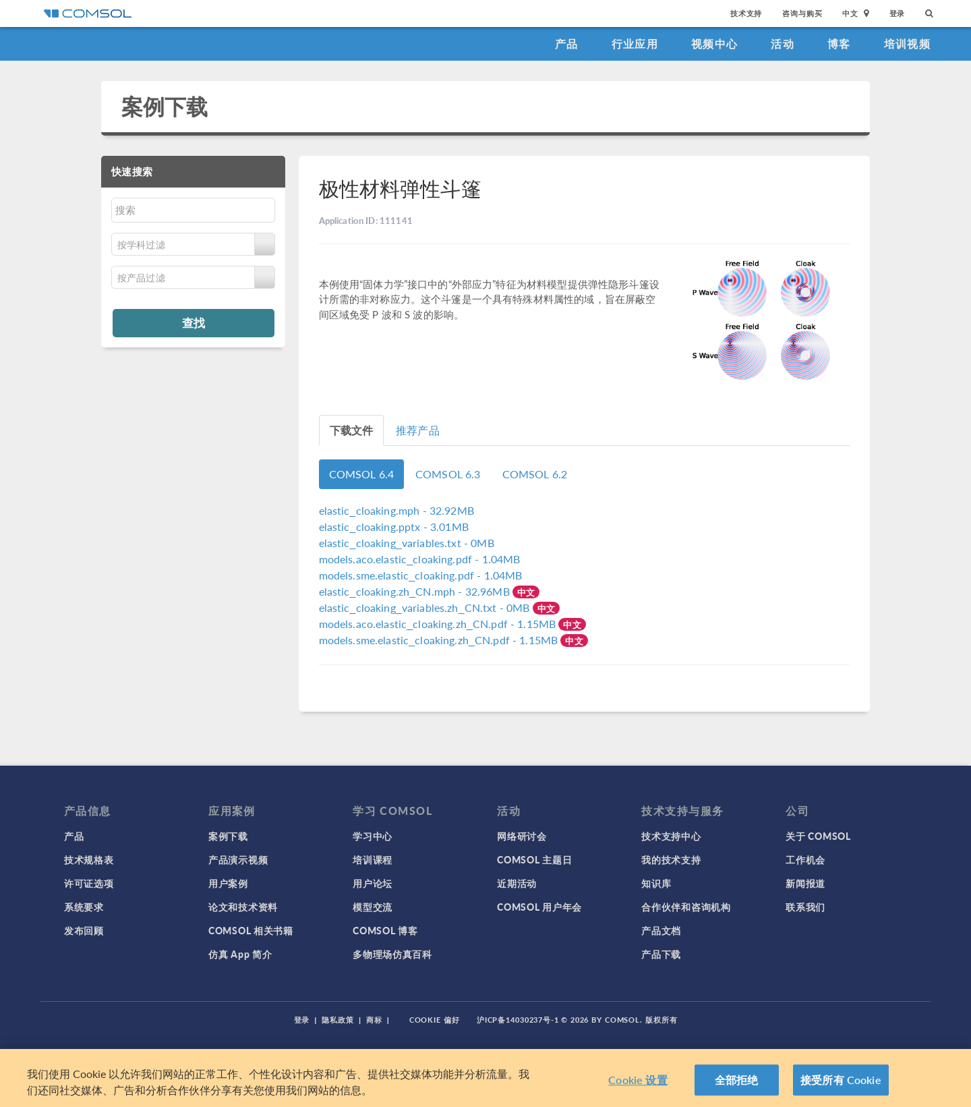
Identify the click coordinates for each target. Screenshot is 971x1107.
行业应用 (635, 43)
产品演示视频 (238, 859)
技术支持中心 (671, 836)
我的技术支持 (671, 859)
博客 (839, 43)
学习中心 (372, 836)
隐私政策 (338, 1020)
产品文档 (661, 930)
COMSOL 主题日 (534, 859)
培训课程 (372, 859)
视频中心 (714, 43)
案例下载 (164, 106)
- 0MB (406, 542)
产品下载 (661, 954)
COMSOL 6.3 (448, 474)
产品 (567, 43)
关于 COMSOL (818, 836)
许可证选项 (89, 883)
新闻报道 (805, 883)
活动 (782, 43)
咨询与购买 (802, 13)
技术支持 (746, 13)
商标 (374, 1020)
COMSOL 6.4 (361, 474)
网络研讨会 (522, 836)
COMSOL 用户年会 (539, 906)
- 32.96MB (415, 591)
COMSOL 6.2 (535, 474)
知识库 (656, 883)
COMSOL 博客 (385, 930)
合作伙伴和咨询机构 (685, 906)
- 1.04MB (420, 559)
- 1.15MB (439, 623)
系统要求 (84, 906)
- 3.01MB (394, 526)
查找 (193, 322)
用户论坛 (372, 883)
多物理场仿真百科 (392, 954)
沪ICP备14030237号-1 (518, 1020)
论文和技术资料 (243, 906)
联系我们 (805, 906)
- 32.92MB (396, 510)
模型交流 (372, 906)
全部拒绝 (737, 1079)
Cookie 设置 (637, 1079)
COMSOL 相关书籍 (250, 930)
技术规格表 (89, 859)
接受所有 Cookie (840, 1079)
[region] (485, 1078)
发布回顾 (84, 930)
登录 (897, 13)
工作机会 (805, 859)
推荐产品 (418, 430)
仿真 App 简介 (240, 954)
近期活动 (517, 883)
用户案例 (228, 883)
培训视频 (907, 43)
